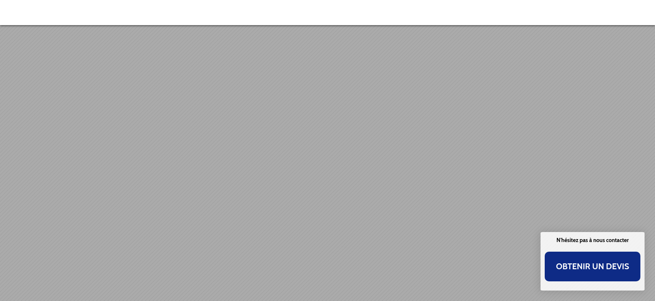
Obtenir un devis (592, 266)
